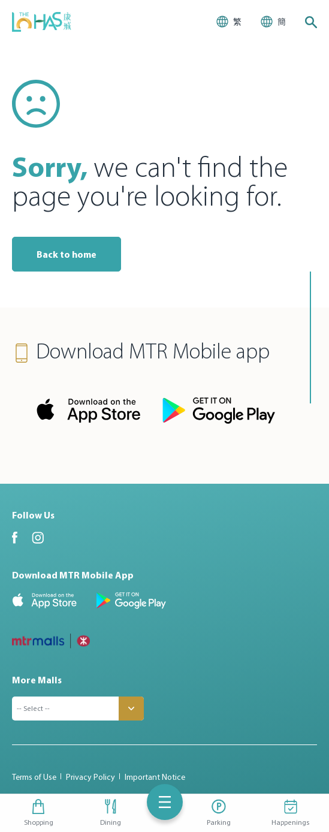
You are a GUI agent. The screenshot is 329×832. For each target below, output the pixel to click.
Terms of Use (34, 776)
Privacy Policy (90, 776)
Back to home (66, 254)
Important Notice (155, 776)
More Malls (37, 680)
